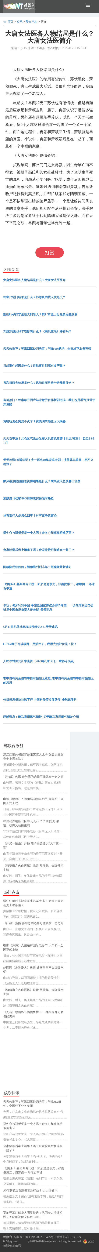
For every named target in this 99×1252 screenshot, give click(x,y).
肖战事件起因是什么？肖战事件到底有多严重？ (34, 365)
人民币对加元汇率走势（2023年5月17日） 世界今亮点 (38, 661)
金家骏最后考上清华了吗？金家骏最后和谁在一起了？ (38, 550)
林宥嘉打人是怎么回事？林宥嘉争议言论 (30, 515)
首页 (10, 21)
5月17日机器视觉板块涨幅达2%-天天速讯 (30, 627)
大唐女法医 (31, 239)
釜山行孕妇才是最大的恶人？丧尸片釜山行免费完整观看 (40, 314)
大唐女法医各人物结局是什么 (54, 232)
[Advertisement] (35, 1059)
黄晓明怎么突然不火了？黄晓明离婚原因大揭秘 (34, 421)
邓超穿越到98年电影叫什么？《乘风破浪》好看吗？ (37, 331)
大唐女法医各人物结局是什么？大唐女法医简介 (34, 280)
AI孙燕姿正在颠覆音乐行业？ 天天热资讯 (30, 1190)
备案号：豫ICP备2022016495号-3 (34, 1237)
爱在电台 (32, 21)
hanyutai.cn (51, 1241)
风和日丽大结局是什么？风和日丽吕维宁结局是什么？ (38, 383)
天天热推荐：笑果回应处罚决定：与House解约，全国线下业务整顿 (47, 348)
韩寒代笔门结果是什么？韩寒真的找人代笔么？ (34, 297)
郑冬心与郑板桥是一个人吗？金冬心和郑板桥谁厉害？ (38, 532)
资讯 (19, 21)
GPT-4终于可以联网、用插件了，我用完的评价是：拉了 (40, 644)
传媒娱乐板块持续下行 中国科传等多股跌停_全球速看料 (40, 699)
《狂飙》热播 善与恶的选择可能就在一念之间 (33, 776)
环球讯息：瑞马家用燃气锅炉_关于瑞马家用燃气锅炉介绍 (41, 716)
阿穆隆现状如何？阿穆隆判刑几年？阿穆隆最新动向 (37, 567)
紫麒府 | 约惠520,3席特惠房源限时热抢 (28, 498)
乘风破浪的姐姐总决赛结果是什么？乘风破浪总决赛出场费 (41, 481)
